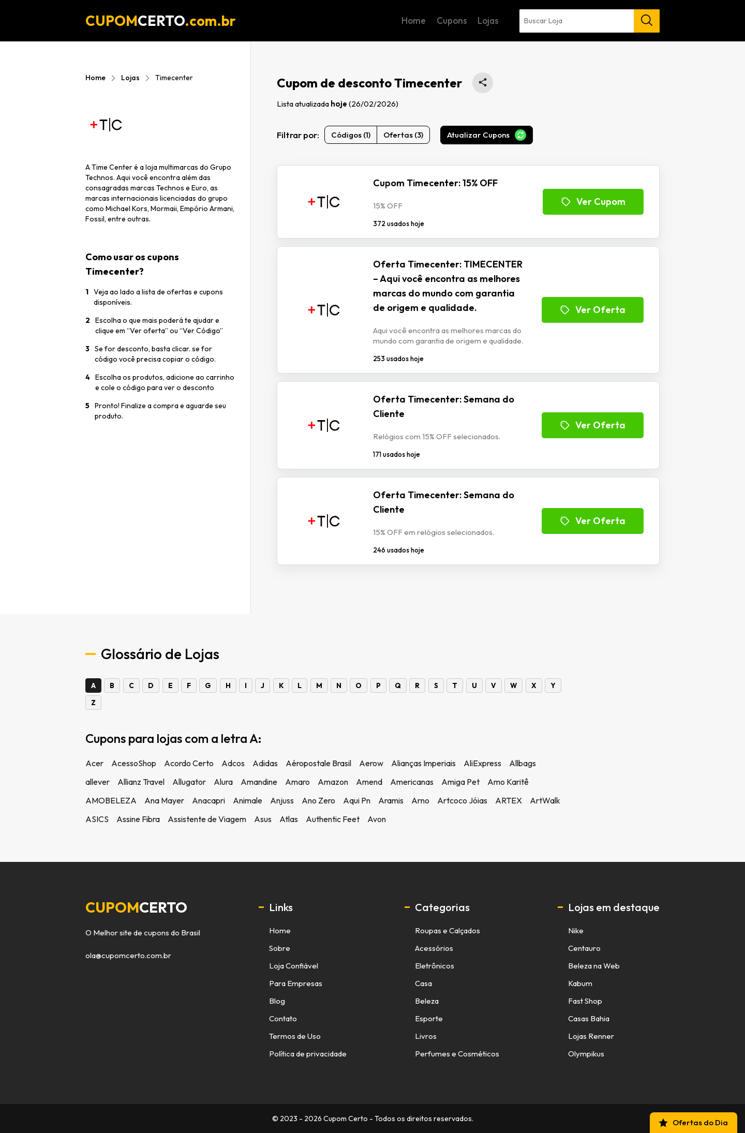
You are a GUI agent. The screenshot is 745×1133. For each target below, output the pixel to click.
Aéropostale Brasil (318, 763)
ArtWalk (545, 800)
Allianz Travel (141, 782)
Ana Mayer (164, 800)
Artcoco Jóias (462, 800)
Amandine (259, 782)
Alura (223, 782)
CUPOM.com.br (160, 21)
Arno (420, 800)
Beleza (427, 1001)
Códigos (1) (350, 135)
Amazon (333, 782)
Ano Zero (318, 800)
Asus (263, 819)
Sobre (279, 948)
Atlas (288, 819)
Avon (376, 819)
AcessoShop (133, 763)
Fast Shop (585, 1001)
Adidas (265, 763)
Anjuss (282, 800)
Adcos (233, 763)
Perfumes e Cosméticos (457, 1054)
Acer (94, 763)
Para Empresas (295, 983)
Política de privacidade (308, 1054)
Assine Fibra (138, 819)
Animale (247, 800)
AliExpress (482, 763)
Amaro (297, 782)
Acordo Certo (189, 763)
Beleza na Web (594, 966)
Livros (426, 1036)
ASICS (97, 819)
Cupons (544, 21)
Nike (576, 930)
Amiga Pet (460, 782)
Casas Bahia (588, 1018)
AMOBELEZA (111, 800)
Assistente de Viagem (207, 819)
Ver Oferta (592, 310)
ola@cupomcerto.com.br (128, 955)
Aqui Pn (356, 800)
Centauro (584, 948)
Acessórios (434, 948)
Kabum (580, 983)
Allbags (522, 763)
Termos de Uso (295, 1036)
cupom (136, 907)
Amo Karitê (508, 782)
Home (493, 21)
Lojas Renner (591, 1036)
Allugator (189, 782)
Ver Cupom (593, 201)
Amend (369, 782)
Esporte (429, 1018)
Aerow (371, 763)
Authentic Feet (333, 819)
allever (97, 782)
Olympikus (586, 1054)
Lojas (595, 21)
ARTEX (508, 800)
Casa (423, 983)
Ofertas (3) (403, 135)
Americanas (412, 782)
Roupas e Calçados (447, 930)
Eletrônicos (434, 966)
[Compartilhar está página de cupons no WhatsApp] (482, 82)
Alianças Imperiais (423, 763)
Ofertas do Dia (693, 1122)
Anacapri (208, 800)
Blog (277, 1001)
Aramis (391, 800)
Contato (283, 1018)
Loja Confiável (293, 966)
